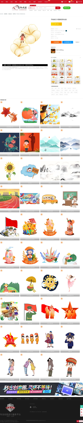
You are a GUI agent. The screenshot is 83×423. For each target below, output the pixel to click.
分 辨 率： (53, 32)
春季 (48, 10)
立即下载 (56, 24)
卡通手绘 (14, 13)
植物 (65, 92)
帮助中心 (44, 398)
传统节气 (53, 94)
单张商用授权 (56, 42)
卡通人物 (57, 90)
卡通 (55, 88)
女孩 (76, 90)
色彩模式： (53, 36)
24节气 (61, 92)
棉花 (57, 94)
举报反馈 (79, 28)
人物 (62, 90)
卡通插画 (53, 90)
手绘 (59, 88)
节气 (52, 92)
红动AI (47, 1)
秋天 (68, 92)
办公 (30, 1)
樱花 (51, 10)
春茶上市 (44, 10)
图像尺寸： (53, 34)
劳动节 (59, 10)
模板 (7, 1)
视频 (25, 1)
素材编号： (53, 28)
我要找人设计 (67, 7)
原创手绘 (69, 88)
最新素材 (2, 398)
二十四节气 (57, 92)
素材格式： (53, 30)
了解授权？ (77, 42)
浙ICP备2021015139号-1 (14, 420)
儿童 (73, 90)
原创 (65, 88)
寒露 (71, 92)
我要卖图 (81, 406)
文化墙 (35, 10)
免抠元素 (10, 13)
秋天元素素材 (53, 57)
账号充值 (27, 398)
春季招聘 (31, 10)
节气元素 (65, 94)
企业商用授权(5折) (67, 42)
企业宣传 (39, 10)
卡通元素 (74, 88)
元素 (11, 1)
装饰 (70, 90)
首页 (2, 1)
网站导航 (19, 398)
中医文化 (55, 10)
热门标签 (10, 398)
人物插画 (65, 90)
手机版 (69, 398)
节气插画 (75, 92)
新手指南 (35, 398)
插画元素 (61, 94)
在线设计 (40, 1)
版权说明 (61, 398)
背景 (21, 1)
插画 (16, 1)
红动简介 (52, 398)
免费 (34, 1)
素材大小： (53, 38)
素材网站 (5, 13)
